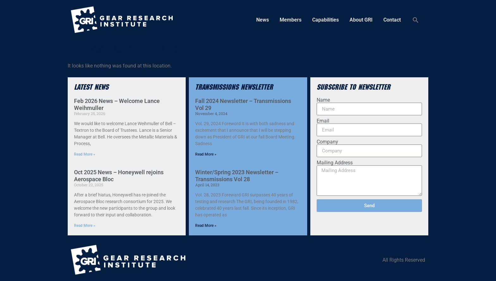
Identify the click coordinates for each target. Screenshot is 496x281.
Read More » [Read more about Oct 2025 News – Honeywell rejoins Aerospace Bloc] (84, 225)
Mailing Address (335, 162)
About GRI (361, 20)
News (262, 20)
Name (323, 100)
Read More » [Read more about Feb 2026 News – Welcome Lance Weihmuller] (84, 154)
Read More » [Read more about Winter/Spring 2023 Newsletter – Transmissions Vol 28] (205, 225)
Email (323, 121)
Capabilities (325, 20)
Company (327, 141)
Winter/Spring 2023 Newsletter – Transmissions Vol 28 (236, 175)
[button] (415, 20)
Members (290, 20)
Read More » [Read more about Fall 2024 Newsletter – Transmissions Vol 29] (205, 154)
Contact (392, 20)
